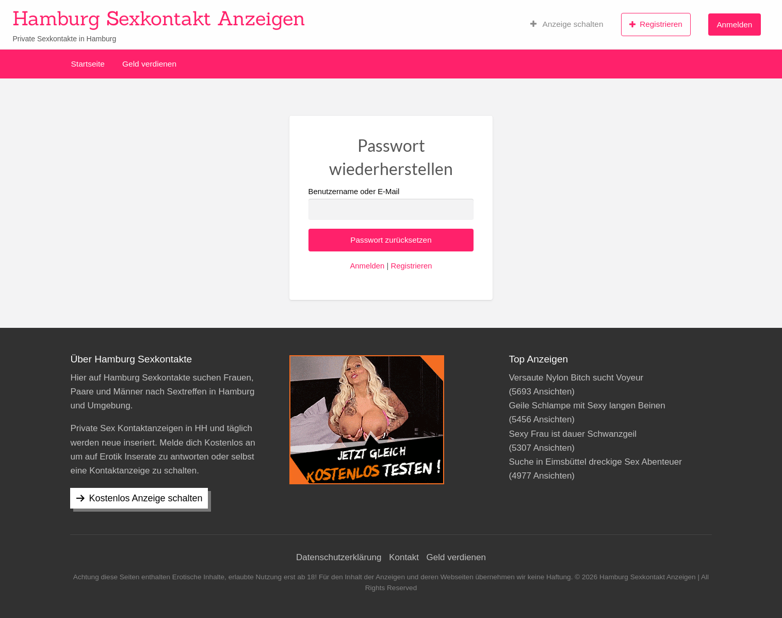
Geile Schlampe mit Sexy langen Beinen (587, 405)
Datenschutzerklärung (338, 557)
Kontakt (404, 557)
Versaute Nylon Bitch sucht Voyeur (576, 378)
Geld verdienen (149, 63)
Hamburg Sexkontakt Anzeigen (158, 18)
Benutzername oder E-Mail (391, 203)
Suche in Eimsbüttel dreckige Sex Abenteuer (595, 462)
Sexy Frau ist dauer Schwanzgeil (573, 434)
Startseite (88, 63)
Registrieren (655, 24)
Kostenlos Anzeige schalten (145, 498)
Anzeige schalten (567, 24)
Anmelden (734, 24)
